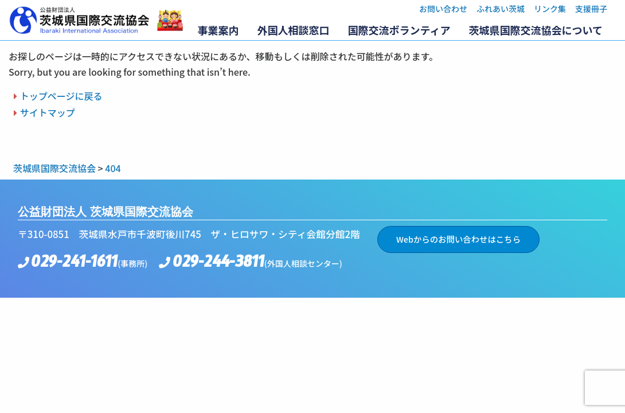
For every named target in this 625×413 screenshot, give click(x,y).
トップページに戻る (61, 96)
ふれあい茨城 (500, 8)
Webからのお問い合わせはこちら (458, 239)
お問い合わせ (443, 8)
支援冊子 (591, 8)
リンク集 (550, 8)
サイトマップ (47, 112)
